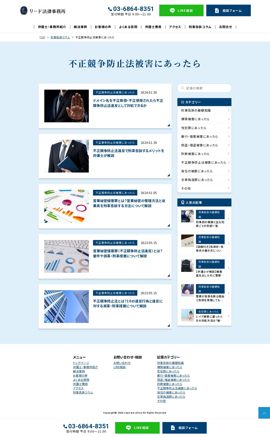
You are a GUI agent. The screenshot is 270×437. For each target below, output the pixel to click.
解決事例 (80, 26)
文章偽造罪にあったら (197, 179)
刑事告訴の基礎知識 (196, 110)
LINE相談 (119, 367)
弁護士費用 (153, 26)
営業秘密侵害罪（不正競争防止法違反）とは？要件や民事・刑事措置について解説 (127, 253)
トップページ (81, 363)
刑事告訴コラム (200, 26)
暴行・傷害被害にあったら (199, 136)
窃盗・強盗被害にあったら (199, 145)
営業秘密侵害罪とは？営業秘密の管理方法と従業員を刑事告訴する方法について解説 (129, 203)
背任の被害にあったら (197, 171)
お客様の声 (103, 26)
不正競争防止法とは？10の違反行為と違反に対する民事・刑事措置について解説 (127, 303)
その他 (186, 188)
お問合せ (225, 26)
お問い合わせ (122, 363)
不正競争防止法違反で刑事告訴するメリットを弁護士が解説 (128, 153)
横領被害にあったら (195, 119)
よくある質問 (128, 26)
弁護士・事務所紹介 (52, 26)
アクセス (175, 26)
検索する (182, 88)
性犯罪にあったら (193, 127)
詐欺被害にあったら (195, 153)
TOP (42, 37)
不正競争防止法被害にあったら (115, 92)
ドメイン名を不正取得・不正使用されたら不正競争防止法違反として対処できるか (128, 103)
